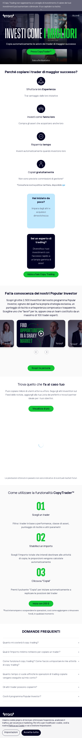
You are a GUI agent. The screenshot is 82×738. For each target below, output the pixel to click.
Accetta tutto (31, 732)
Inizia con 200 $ (41, 603)
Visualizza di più (41, 408)
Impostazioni (11, 732)
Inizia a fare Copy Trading (41, 274)
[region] (41, 727)
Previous (36, 352)
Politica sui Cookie (17, 726)
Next (46, 352)
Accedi (75, 15)
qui (63, 185)
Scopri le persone (41, 368)
